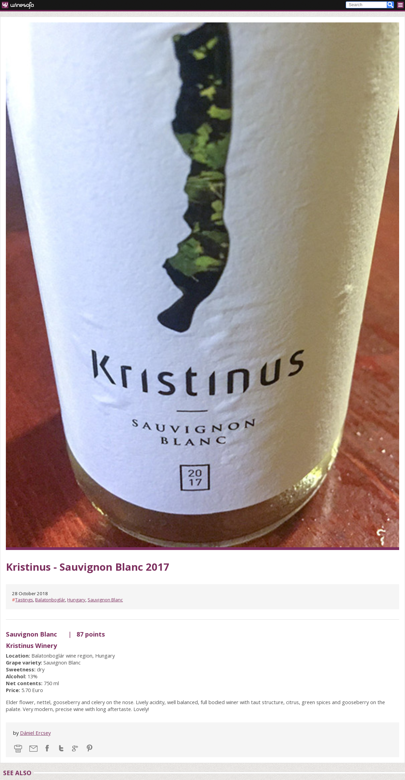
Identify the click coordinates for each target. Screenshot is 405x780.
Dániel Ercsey (35, 732)
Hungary (76, 600)
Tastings (24, 600)
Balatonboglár (50, 600)
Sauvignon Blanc (105, 600)
